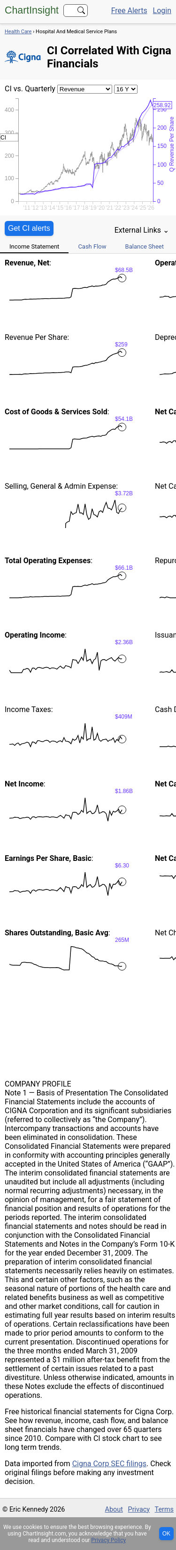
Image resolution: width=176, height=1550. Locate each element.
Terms (164, 1509)
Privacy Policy (108, 1540)
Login (162, 10)
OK (166, 1533)
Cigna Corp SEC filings (109, 1463)
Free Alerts (129, 10)
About (114, 1509)
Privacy (139, 1509)
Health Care (18, 32)
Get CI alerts (29, 228)
